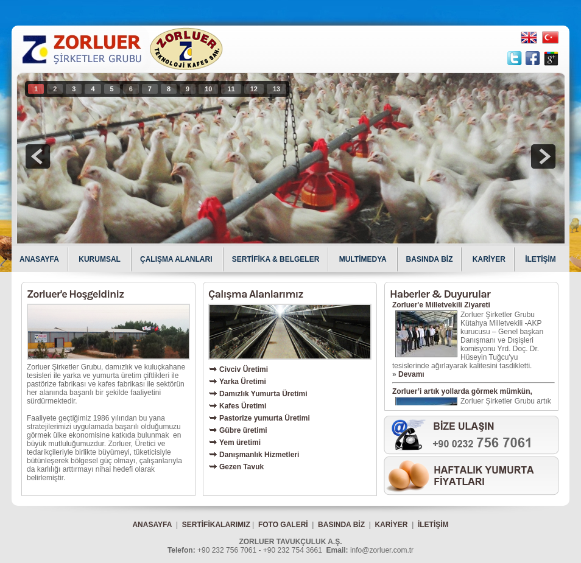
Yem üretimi (240, 442)
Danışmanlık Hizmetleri (259, 454)
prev (38, 156)
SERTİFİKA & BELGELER (276, 259)
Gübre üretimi (243, 430)
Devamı (411, 374)
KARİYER (489, 259)
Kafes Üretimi (242, 406)
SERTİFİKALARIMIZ (216, 524)
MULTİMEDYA (364, 259)
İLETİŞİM (540, 259)
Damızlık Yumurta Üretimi (263, 394)
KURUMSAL (100, 259)
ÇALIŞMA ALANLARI (177, 259)
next (543, 156)
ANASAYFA (39, 259)
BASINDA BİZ (429, 259)
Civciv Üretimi (243, 369)
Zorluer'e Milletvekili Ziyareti (441, 305)
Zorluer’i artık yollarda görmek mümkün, (462, 391)
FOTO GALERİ (283, 524)
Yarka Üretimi (242, 381)
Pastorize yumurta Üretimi (264, 418)
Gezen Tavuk (241, 467)
